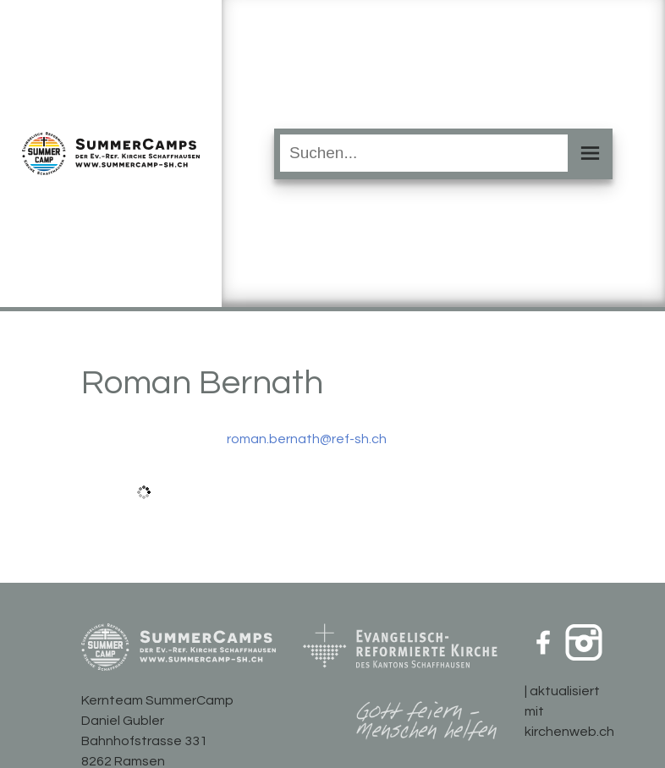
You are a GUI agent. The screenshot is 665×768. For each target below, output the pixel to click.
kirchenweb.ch (569, 731)
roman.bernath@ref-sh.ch (307, 439)
